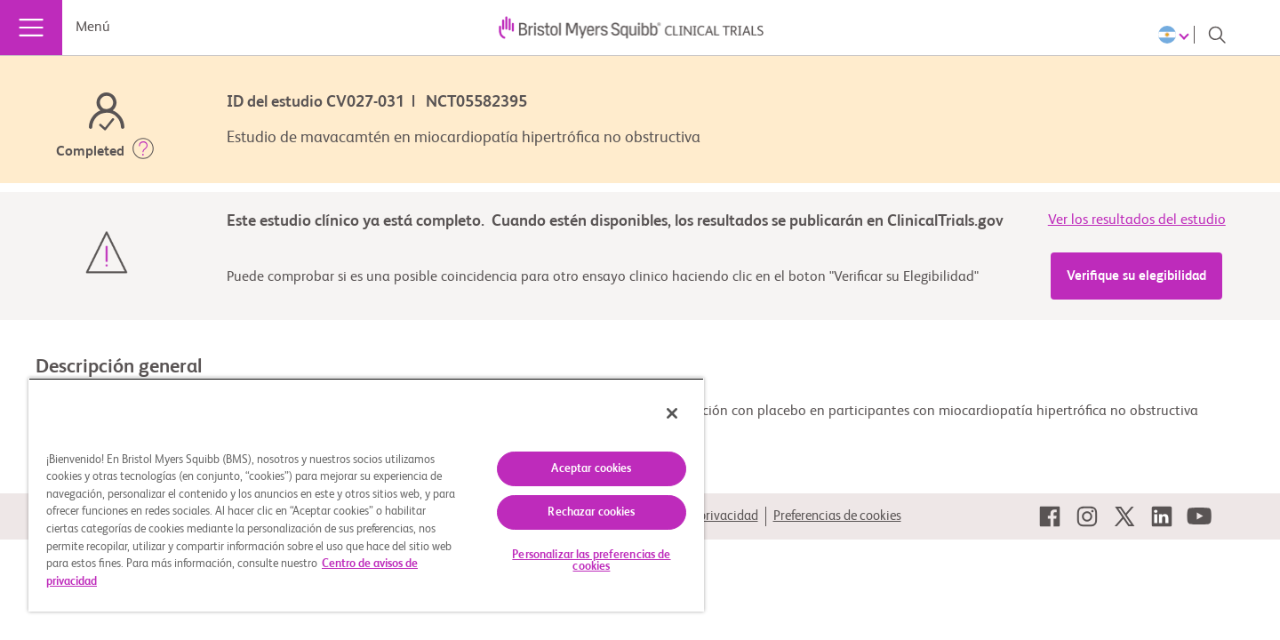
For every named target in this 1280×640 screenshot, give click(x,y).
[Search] (1216, 34)
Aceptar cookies (591, 469)
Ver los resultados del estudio (1137, 220)
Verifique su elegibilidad (1136, 276)
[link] (1049, 516)
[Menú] (31, 27)
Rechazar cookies (591, 512)
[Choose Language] (1176, 35)
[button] (143, 152)
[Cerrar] (672, 413)
